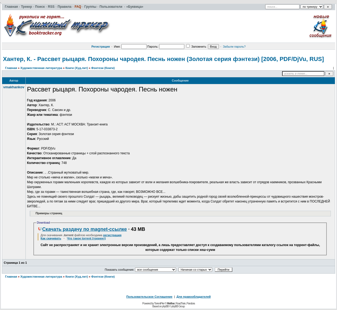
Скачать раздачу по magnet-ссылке (82, 229)
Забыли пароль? (234, 46)
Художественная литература (41, 68)
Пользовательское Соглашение (149, 296)
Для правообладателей (194, 296)
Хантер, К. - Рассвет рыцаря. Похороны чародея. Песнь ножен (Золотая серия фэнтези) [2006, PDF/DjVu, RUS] (163, 59)
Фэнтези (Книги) (103, 68)
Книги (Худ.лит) (76, 68)
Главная (11, 68)
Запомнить (196, 46)
